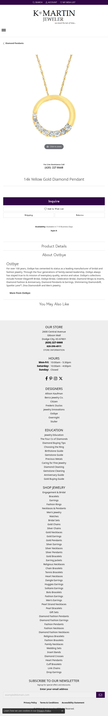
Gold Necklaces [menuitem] (54, 532)
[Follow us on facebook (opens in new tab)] (46, 378)
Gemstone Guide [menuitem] (54, 454)
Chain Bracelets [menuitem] (54, 568)
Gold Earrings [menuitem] (54, 536)
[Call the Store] (54, 342)
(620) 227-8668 (54, 167)
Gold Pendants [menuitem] (54, 540)
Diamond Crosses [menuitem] (54, 656)
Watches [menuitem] (53, 516)
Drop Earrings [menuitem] (54, 672)
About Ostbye (54, 254)
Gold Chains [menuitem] (53, 524)
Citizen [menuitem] (54, 401)
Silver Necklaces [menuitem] (54, 548)
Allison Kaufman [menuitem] (54, 393)
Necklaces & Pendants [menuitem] (54, 508)
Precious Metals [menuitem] (54, 458)
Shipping (29, 215)
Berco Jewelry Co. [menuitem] (54, 397)
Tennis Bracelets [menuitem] (54, 572)
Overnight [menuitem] (54, 417)
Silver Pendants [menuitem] (54, 552)
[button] (37, 2)
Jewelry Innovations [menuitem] (54, 409)
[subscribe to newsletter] (100, 695)
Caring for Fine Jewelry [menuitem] (54, 462)
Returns (79, 215)
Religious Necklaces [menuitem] (54, 564)
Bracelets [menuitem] (54, 496)
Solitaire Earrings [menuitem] (54, 588)
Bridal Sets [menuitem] (54, 520)
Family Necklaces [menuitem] (54, 644)
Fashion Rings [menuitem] (54, 504)
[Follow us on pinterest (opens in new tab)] (50, 378)
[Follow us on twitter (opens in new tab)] (61, 378)
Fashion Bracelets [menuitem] (54, 640)
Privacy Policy (30, 702)
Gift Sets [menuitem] (54, 612)
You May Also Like (54, 303)
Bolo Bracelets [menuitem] (54, 592)
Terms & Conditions (49, 702)
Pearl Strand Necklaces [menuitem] (54, 604)
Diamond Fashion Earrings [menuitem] (54, 620)
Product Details (54, 246)
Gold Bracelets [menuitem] (54, 556)
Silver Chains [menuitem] (54, 528)
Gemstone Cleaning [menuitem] (54, 470)
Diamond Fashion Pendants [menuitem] (54, 616)
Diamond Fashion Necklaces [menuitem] (54, 632)
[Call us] (54, 346)
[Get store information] (54, 350)
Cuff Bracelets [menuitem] (54, 664)
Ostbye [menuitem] (54, 413)
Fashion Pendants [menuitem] (54, 624)
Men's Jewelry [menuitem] (54, 512)
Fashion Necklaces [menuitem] (54, 628)
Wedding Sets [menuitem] (54, 648)
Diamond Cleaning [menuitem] (54, 466)
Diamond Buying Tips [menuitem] (54, 442)
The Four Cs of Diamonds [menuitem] (54, 438)
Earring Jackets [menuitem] (54, 560)
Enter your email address (54, 689)
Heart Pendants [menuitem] (54, 660)
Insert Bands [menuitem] (54, 652)
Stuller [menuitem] (53, 421)
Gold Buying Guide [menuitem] (54, 478)
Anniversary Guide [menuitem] (54, 474)
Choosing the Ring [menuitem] (54, 446)
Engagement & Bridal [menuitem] (54, 492)
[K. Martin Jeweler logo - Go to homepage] (54, 16)
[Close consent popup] (62, 711)
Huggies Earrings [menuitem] (54, 584)
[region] (54, 105)
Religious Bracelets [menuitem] (54, 636)
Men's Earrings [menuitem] (54, 600)
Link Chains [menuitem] (54, 668)
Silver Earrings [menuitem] (54, 544)
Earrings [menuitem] (54, 500)
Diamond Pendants (14, 43)
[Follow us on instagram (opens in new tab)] (55, 378)
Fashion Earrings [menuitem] (54, 596)
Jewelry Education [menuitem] (53, 434)
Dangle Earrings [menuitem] (54, 580)
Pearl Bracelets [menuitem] (54, 608)
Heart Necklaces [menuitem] (54, 576)
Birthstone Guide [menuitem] (54, 450)
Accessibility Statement (73, 702)
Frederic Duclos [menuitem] (54, 405)
